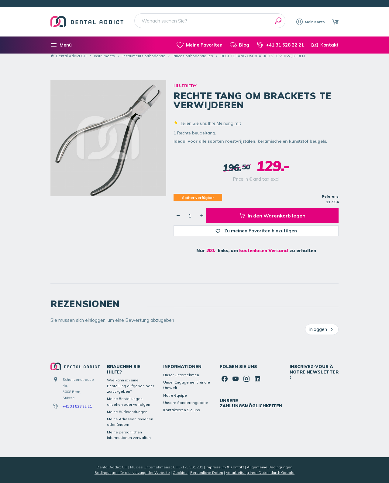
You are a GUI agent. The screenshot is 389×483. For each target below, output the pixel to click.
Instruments (104, 56)
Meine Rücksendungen (127, 411)
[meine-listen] (199, 45)
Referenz (330, 196)
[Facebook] (224, 379)
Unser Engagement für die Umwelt (186, 385)
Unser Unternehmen (181, 375)
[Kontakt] (325, 45)
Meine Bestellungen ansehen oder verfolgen (128, 401)
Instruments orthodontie (143, 56)
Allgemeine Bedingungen (269, 467)
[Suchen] (278, 20)
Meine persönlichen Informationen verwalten (129, 435)
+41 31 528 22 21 (77, 406)
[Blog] (239, 45)
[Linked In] (257, 379)
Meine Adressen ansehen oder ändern (130, 422)
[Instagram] (246, 379)
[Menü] (61, 45)
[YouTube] (235, 379)
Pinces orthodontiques (193, 56)
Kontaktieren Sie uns (181, 410)
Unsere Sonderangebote (185, 402)
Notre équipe (175, 395)
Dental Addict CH (68, 56)
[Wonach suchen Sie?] (209, 20)
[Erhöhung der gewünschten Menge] (201, 215)
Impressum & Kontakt (225, 467)
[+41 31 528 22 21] (280, 45)
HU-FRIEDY (185, 86)
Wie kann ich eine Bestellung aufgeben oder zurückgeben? (130, 386)
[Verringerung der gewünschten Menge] (178, 215)
